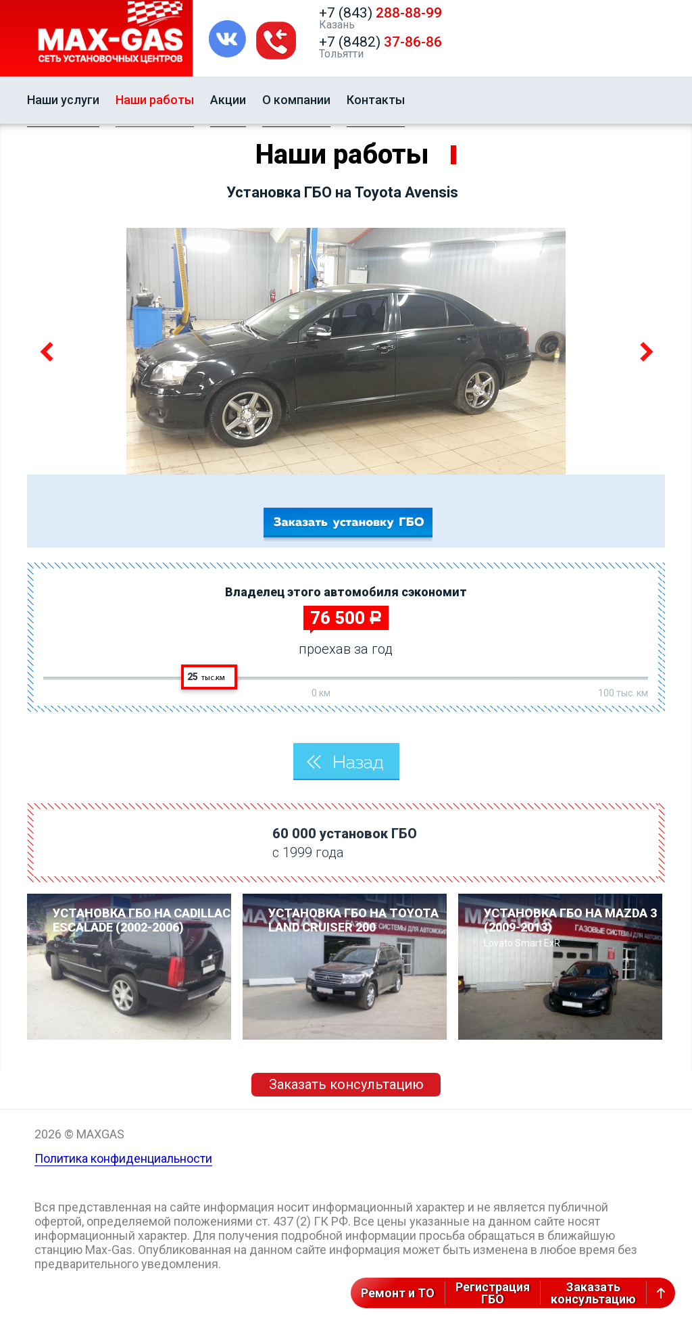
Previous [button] (48, 351)
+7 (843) (380, 13)
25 (206, 676)
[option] (346, 351)
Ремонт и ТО (398, 1293)
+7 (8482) (380, 42)
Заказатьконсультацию (593, 1293)
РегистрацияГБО (492, 1293)
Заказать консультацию (346, 1084)
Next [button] (644, 351)
